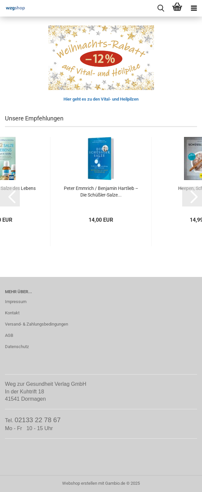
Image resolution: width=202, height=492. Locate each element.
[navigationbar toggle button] (193, 8)
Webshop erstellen (79, 483)
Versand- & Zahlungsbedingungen (36, 324)
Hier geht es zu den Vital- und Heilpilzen (101, 99)
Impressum (15, 301)
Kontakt (12, 312)
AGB (9, 335)
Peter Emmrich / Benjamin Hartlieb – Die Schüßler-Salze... (101, 192)
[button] (10, 196)
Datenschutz (17, 346)
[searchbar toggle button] (160, 8)
